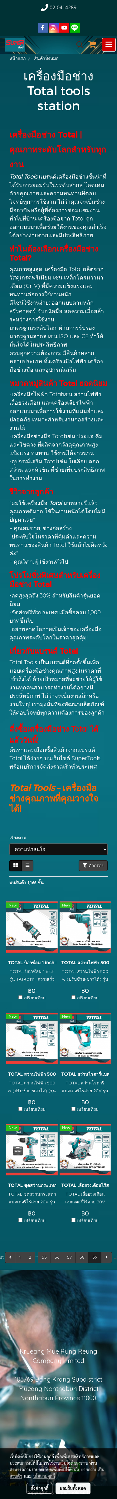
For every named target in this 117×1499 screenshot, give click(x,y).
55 (44, 1257)
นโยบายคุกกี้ (44, 1476)
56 (57, 1257)
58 (82, 1257)
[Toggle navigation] (109, 45)
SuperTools (86, 758)
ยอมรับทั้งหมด (73, 1488)
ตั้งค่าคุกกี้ (39, 1488)
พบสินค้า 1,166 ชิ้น (26, 882)
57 (69, 1257)
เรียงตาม (19, 837)
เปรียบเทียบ (35, 998)
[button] (77, 44)
